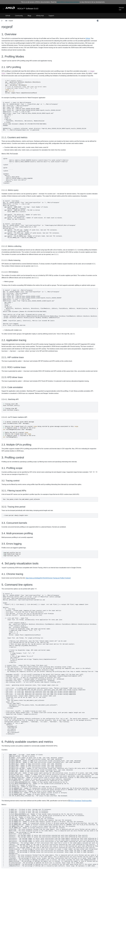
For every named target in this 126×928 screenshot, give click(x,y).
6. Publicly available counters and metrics (111, 37)
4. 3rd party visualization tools (110, 31)
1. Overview (105, 24)
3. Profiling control (107, 28)
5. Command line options (109, 33)
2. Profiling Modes (107, 26)
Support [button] (51, 15)
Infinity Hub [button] (40, 15)
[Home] (33, 21)
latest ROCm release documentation (68, 2)
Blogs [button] (29, 15)
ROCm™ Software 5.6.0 (28, 9)
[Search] (14, 28)
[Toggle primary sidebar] (29, 20)
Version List (121, 9)
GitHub (47, 40)
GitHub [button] (7, 15)
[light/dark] (97, 20)
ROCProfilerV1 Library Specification (14, 33)
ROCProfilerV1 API (9, 36)
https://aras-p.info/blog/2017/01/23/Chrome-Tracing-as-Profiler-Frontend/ (75, 619)
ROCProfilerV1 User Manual (12, 38)
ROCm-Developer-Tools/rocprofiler (41, 844)
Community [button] (19, 15)
